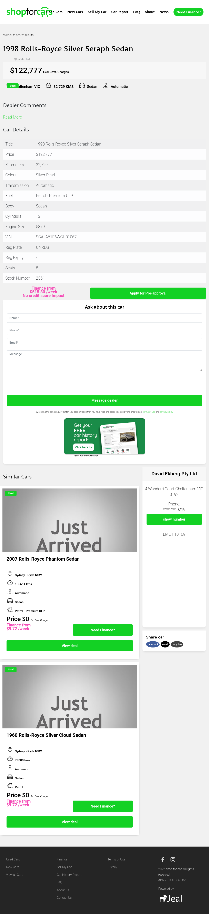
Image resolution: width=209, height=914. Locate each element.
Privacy (112, 867)
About (150, 11)
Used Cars (54, 11)
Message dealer (104, 400)
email (165, 644)
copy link (177, 644)
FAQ (136, 11)
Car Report (119, 11)
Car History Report (69, 875)
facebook (152, 644)
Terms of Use (116, 859)
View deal (70, 646)
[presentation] (38, 382)
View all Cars (14, 875)
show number (174, 519)
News (164, 11)
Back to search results (18, 35)
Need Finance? (188, 12)
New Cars (75, 11)
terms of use (149, 412)
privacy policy (166, 412)
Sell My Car (97, 11)
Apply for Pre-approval (148, 293)
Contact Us (64, 897)
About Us (63, 890)
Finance (62, 859)
